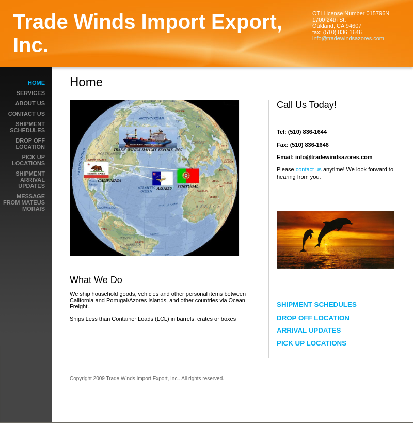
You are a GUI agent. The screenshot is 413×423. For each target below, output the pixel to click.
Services (31, 93)
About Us (30, 103)
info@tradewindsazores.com (348, 38)
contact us (309, 169)
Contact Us (26, 114)
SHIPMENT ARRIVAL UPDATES (30, 179)
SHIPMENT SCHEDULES (27, 127)
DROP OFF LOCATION (30, 143)
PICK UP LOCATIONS (28, 160)
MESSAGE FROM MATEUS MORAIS (24, 202)
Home (36, 83)
